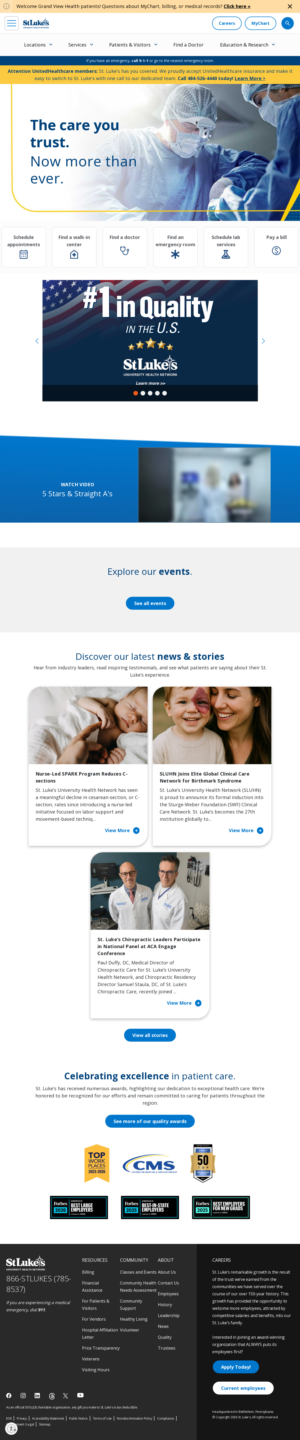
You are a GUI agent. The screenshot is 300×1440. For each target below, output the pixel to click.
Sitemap (45, 1424)
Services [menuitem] (77, 45)
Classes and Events (138, 1272)
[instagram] (23, 1395)
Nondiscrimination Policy (134, 1418)
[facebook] (9, 1395)
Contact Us (168, 1283)
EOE (9, 1418)
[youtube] (80, 1395)
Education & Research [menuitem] (244, 45)
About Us (167, 1272)
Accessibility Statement (48, 1418)
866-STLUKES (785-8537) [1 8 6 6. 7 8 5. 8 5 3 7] (38, 1283)
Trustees (166, 1348)
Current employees (243, 1388)
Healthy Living (134, 1319)
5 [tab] (164, 393)
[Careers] (227, 23)
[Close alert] (290, 6)
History (165, 1304)
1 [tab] (135, 393)
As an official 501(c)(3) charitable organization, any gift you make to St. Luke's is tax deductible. (72, 1407)
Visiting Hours (96, 1370)
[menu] (11, 23)
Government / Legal (20, 1424)
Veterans (91, 1359)
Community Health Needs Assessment (138, 1286)
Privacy (22, 1418)
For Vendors (94, 1319)
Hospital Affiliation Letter (100, 1333)
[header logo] (36, 23)
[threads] (52, 1396)
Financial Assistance (92, 1286)
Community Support (131, 1304)
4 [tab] (157, 393)
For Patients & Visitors (95, 1304)
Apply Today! (236, 1367)
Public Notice (78, 1418)
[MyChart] (260, 23)
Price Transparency (101, 1348)
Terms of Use (102, 1418)
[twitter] (66, 1395)
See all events (150, 603)
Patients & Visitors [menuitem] (130, 45)
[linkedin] (38, 1395)
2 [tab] (143, 393)
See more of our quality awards (150, 1121)
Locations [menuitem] (35, 45)
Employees (168, 1294)
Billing (88, 1272)
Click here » (237, 6)
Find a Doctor (188, 45)
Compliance (165, 1418)
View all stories (150, 1035)
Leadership (169, 1315)
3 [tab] (150, 393)
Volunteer (129, 1330)
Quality (165, 1337)
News (163, 1326)
